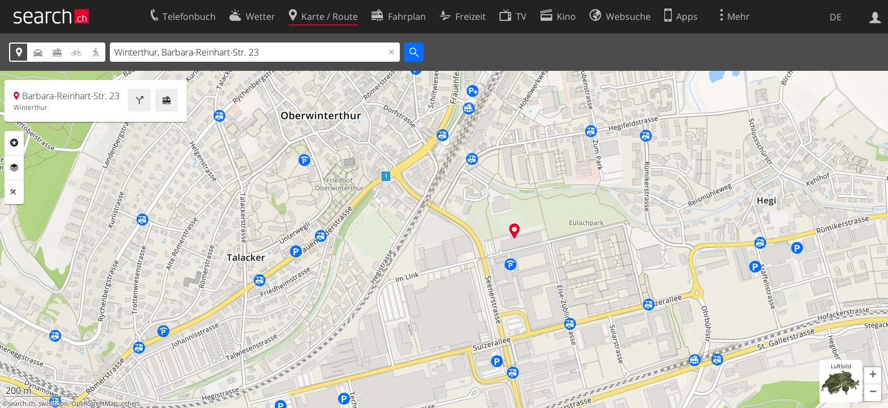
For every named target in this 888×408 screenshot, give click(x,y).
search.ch (21, 403)
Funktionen (14, 192)
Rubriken (14, 143)
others (130, 403)
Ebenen (14, 168)
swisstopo (53, 403)
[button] (872, 375)
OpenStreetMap (94, 403)
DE (836, 17)
